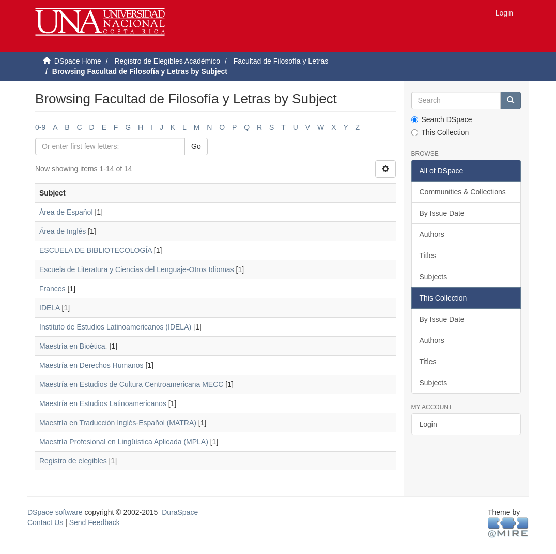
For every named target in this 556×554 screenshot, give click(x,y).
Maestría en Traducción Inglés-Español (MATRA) (117, 422)
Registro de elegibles (73, 461)
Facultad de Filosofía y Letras (281, 61)
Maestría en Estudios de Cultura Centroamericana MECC (131, 384)
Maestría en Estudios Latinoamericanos (102, 403)
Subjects (433, 277)
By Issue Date (442, 213)
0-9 (40, 127)
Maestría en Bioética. (73, 346)
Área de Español (66, 212)
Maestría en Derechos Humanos (91, 365)
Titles (428, 255)
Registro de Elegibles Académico (167, 61)
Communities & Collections (463, 192)
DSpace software (55, 512)
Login (428, 424)
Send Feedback (94, 522)
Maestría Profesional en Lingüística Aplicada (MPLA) (123, 442)
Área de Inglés (62, 231)
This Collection (440, 132)
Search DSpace (441, 119)
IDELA (49, 308)
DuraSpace (180, 512)
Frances (52, 289)
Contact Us (45, 522)
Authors (432, 234)
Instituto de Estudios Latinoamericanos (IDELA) (115, 327)
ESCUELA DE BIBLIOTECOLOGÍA (95, 250)
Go (196, 146)
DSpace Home (77, 61)
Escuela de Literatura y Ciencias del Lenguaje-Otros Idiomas (136, 269)
